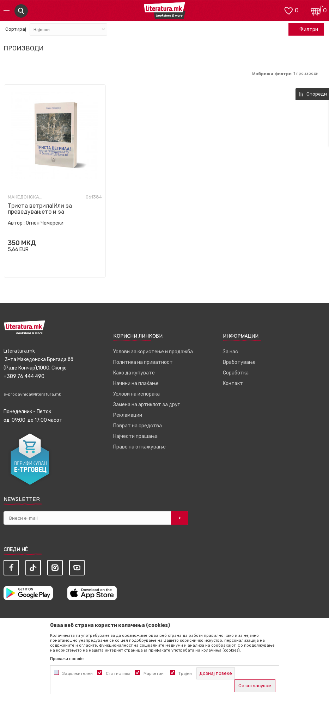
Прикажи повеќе (67, 659)
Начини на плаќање (136, 383)
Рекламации (127, 415)
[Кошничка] (317, 10)
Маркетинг (154, 673)
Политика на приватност (143, 362)
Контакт (233, 383)
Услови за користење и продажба (153, 352)
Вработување (239, 362)
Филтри (305, 29)
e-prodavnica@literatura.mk (32, 394)
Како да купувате (134, 373)
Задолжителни (77, 673)
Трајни (185, 673)
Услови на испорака (136, 394)
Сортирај (15, 29)
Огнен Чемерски (44, 223)
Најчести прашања (135, 436)
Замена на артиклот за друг (146, 405)
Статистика (118, 673)
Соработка (236, 373)
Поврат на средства (137, 426)
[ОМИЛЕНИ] (288, 10)
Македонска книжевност (25, 197)
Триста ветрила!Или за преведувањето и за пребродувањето (40, 212)
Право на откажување (139, 447)
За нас (230, 352)
